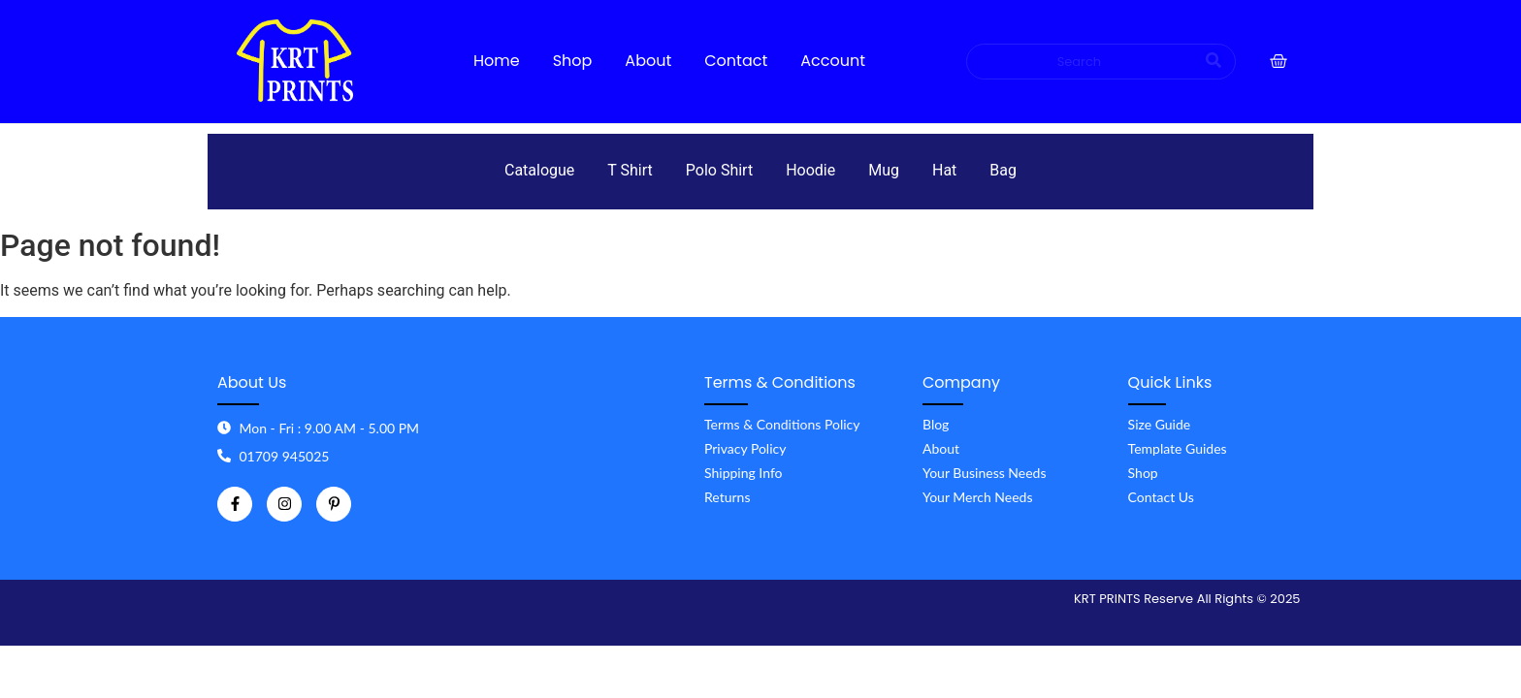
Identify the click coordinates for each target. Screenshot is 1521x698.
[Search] (1081, 62)
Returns (727, 497)
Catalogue (539, 170)
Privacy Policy (745, 448)
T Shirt (629, 170)
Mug (883, 170)
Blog (935, 424)
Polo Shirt (719, 170)
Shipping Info (743, 472)
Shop (1143, 472)
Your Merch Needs (977, 497)
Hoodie (810, 170)
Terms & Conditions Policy (781, 424)
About (940, 448)
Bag (1003, 170)
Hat (944, 170)
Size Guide (1159, 424)
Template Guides (1177, 448)
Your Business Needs (984, 472)
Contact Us (1161, 497)
